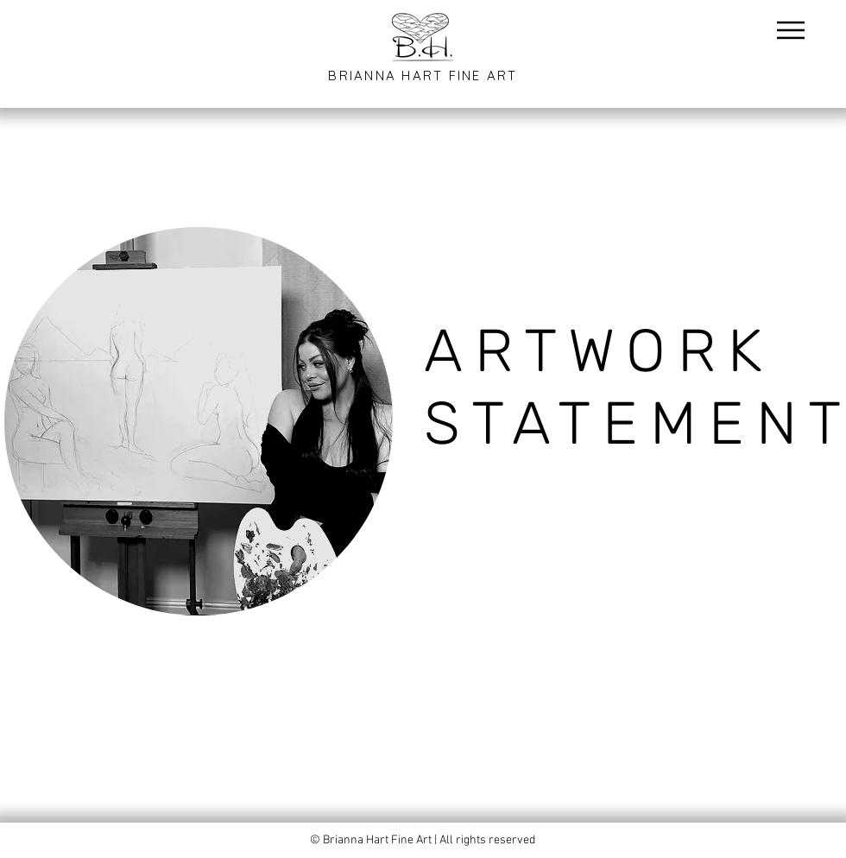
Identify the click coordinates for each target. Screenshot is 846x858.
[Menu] (790, 30)
